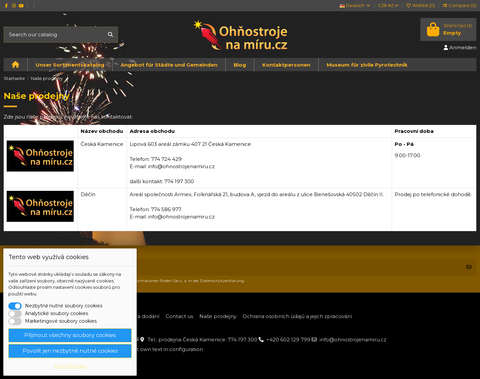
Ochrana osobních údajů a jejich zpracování (297, 316)
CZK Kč (388, 5)
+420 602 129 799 (288, 339)
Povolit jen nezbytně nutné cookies (70, 351)
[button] (69, 64)
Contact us (179, 316)
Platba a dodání (139, 316)
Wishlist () (421, 5)
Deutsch (355, 5)
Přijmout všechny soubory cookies (70, 335)
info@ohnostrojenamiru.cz (353, 339)
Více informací (70, 366)
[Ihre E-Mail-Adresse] (233, 267)
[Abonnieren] (468, 267)
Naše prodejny (217, 316)
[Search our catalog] (110, 35)
